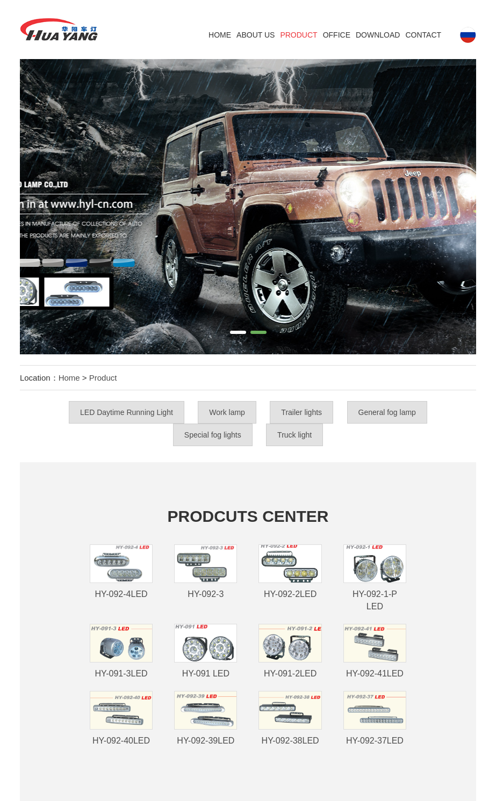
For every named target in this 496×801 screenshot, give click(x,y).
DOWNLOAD (378, 35)
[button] (238, 332)
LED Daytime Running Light (126, 412)
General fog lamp (387, 412)
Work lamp (227, 412)
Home (220, 35)
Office (336, 35)
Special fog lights (212, 435)
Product (298, 35)
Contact (423, 35)
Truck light (294, 435)
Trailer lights (301, 412)
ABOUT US (255, 35)
